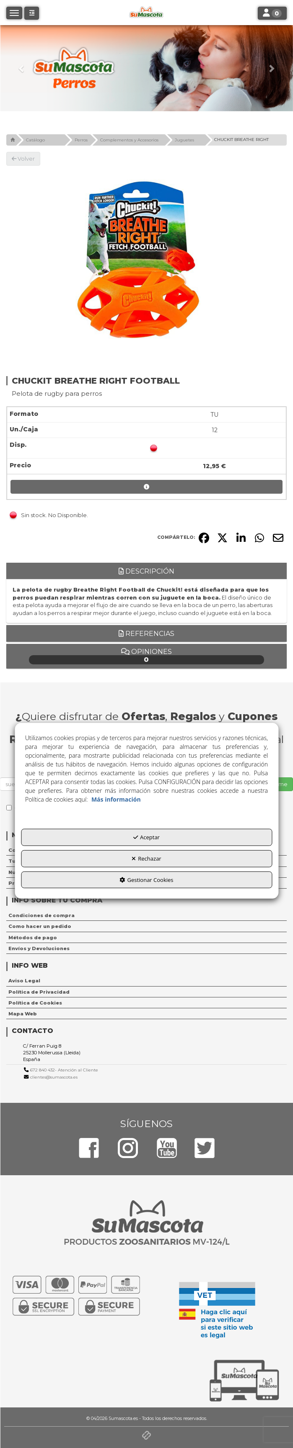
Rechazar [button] (146, 858)
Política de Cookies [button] (35, 1003)
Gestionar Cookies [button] (146, 879)
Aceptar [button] (146, 837)
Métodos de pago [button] (32, 938)
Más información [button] (116, 799)
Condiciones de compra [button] (41, 915)
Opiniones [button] (146, 656)
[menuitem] (146, 915)
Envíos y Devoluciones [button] (39, 948)
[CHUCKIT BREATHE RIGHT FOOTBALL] (146, 261)
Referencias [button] (146, 634)
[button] (22, 68)
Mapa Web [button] (22, 1014)
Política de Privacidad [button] (39, 992)
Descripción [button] (146, 571)
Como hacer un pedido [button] (39, 926)
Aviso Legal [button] (24, 981)
